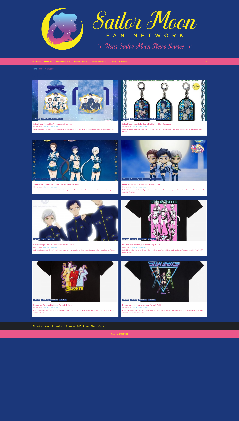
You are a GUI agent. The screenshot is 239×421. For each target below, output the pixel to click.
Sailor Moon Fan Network (50, 126)
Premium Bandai (56, 179)
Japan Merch (45, 118)
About (113, 61)
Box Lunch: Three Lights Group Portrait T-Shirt (52, 305)
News (48, 61)
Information (81, 61)
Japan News (50, 239)
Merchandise (63, 61)
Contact (123, 61)
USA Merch (151, 239)
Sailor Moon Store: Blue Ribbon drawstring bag (52, 124)
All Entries (36, 61)
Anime (44, 239)
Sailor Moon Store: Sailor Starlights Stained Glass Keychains (146, 124)
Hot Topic (134, 239)
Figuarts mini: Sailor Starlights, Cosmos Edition (141, 184)
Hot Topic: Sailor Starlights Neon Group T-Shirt (141, 245)
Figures (133, 179)
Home (34, 69)
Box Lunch (45, 299)
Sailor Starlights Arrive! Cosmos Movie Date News (53, 245)
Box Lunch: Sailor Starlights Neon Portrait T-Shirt (142, 305)
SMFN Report (99, 61)
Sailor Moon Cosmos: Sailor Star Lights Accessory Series (56, 184)
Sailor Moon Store (56, 118)
